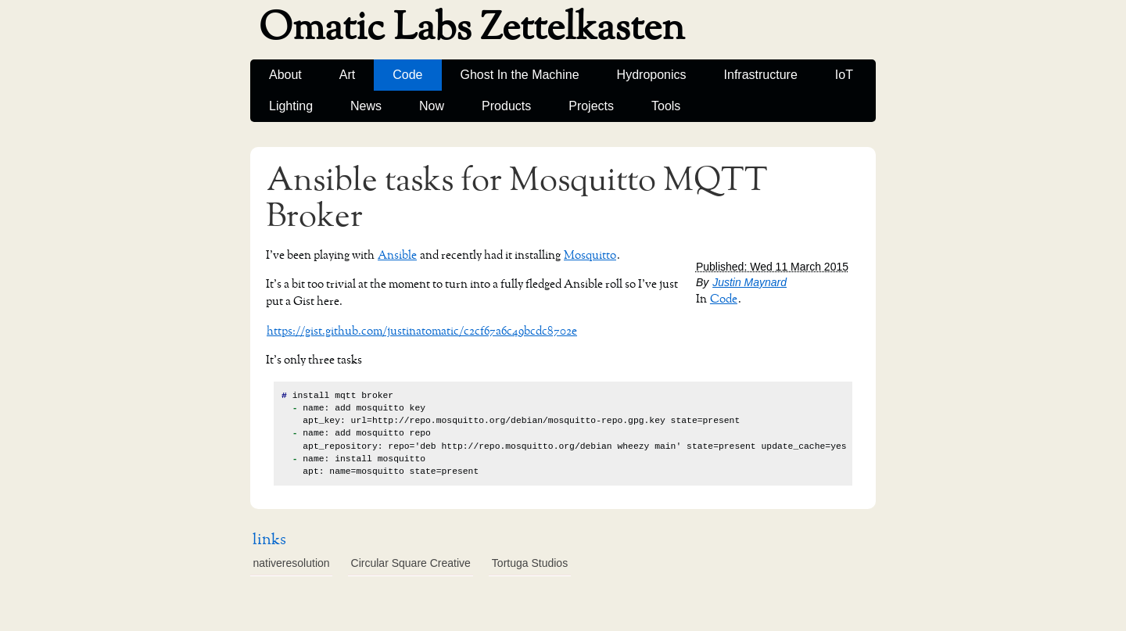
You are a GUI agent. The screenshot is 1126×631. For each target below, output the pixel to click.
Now (431, 106)
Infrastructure (761, 74)
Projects (591, 106)
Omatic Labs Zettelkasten (472, 28)
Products (506, 106)
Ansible (397, 255)
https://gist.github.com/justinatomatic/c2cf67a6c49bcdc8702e (422, 331)
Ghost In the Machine (520, 74)
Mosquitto (590, 255)
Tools (665, 106)
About (285, 74)
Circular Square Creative (411, 563)
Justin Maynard (749, 282)
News (366, 106)
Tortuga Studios (530, 563)
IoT (844, 74)
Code (407, 74)
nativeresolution (291, 563)
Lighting (291, 106)
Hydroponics (652, 74)
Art (347, 74)
